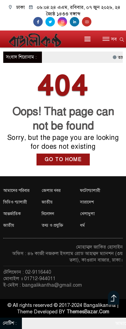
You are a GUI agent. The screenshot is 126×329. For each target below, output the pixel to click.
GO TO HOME (63, 159)
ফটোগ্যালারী (90, 190)
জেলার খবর (51, 190)
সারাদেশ (87, 202)
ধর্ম (82, 225)
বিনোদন (48, 213)
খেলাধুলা (87, 213)
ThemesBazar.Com (88, 312)
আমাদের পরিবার (16, 190)
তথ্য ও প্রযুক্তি (52, 225)
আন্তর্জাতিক (12, 213)
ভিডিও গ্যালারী (15, 202)
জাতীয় (47, 202)
